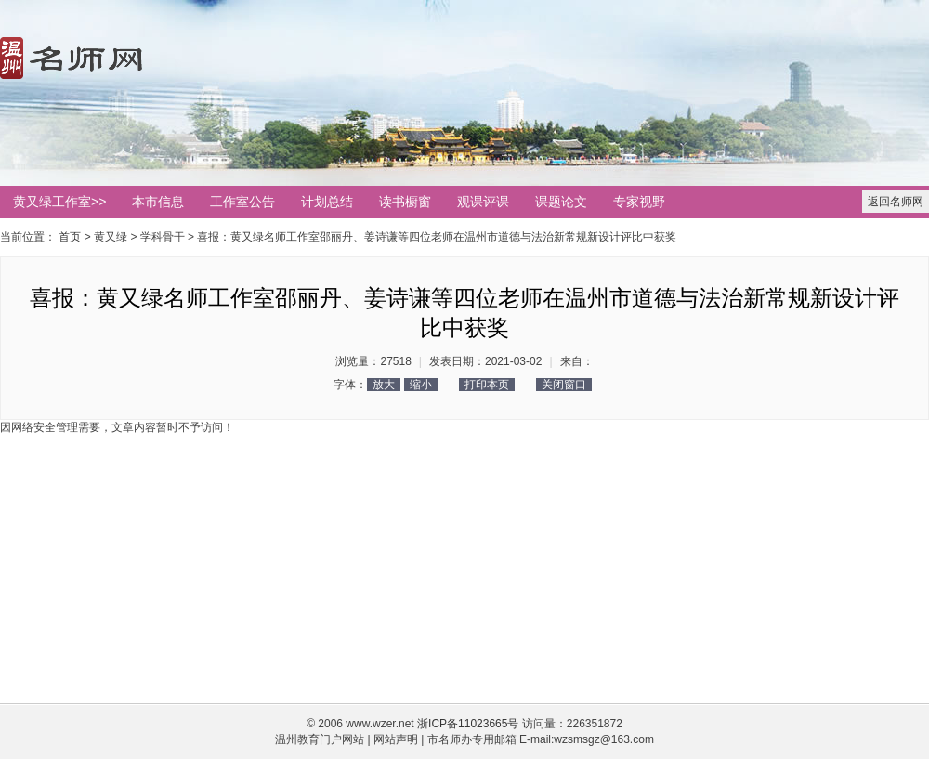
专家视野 (639, 201)
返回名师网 (895, 201)
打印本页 (486, 384)
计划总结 (327, 201)
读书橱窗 (405, 201)
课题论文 (561, 201)
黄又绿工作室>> (59, 201)
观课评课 (483, 201)
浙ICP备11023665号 (467, 723)
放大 (384, 384)
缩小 (421, 384)
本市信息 (158, 201)
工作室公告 (242, 201)
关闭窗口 (564, 384)
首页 (70, 236)
